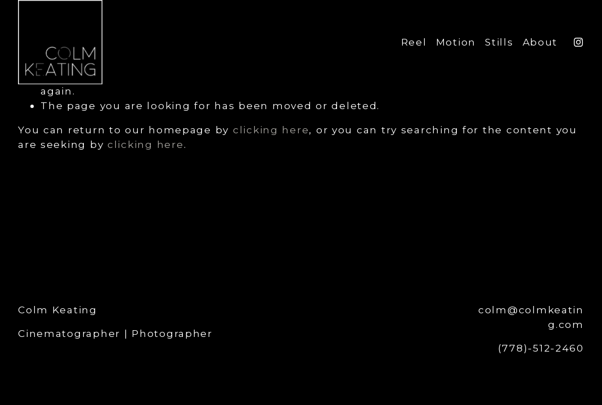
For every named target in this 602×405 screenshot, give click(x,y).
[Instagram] (578, 42)
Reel (414, 42)
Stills (499, 42)
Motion (456, 42)
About (540, 42)
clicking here (271, 130)
